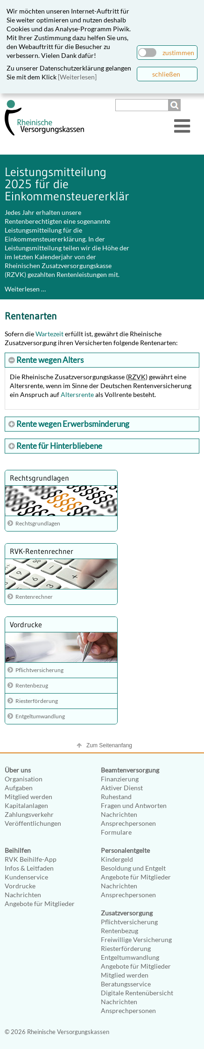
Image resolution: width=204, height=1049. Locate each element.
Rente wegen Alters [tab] (49, 360)
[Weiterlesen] (77, 77)
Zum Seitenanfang (109, 745)
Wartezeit (49, 334)
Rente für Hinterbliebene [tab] (58, 446)
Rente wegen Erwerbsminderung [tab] (72, 424)
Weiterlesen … (25, 289)
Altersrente (77, 394)
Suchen (175, 105)
